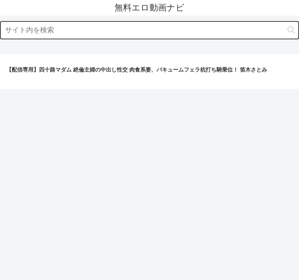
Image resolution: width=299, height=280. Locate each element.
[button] (291, 29)
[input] (149, 30)
